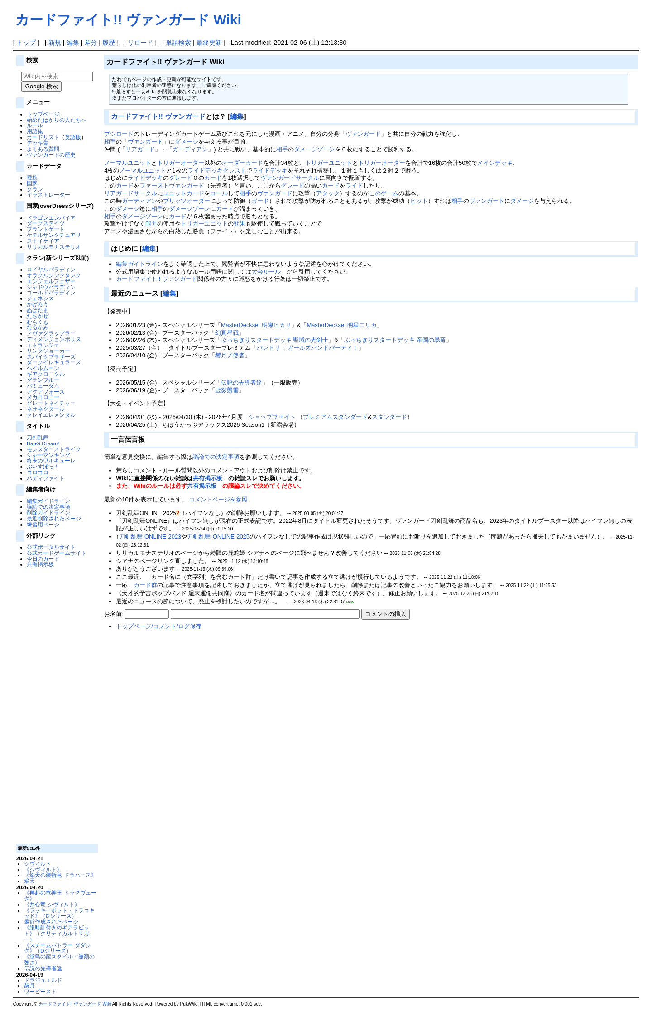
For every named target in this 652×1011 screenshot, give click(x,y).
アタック (328, 193)
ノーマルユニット (127, 162)
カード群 (145, 585)
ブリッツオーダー (186, 200)
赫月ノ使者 (229, 355)
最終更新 (209, 42)
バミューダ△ (43, 386)
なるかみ (37, 327)
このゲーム (383, 193)
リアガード (140, 149)
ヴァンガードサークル (289, 177)
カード (213, 177)
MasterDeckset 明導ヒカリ (256, 325)
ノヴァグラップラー (51, 333)
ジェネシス (40, 298)
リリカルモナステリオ (54, 247)
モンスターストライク (54, 449)
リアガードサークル (130, 193)
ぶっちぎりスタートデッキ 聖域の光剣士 (275, 340)
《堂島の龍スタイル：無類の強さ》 (59, 959)
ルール (35, 125)
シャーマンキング (48, 455)
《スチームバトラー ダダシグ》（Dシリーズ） (57, 948)
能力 (151, 223)
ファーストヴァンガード (171, 185)
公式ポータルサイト (51, 547)
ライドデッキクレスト (216, 170)
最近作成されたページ (51, 921)
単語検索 (178, 42)
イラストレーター (48, 194)
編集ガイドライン (48, 501)
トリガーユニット (328, 162)
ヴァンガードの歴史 (51, 155)
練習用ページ (43, 524)
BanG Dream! (43, 443)
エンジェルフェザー (51, 281)
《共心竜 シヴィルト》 (52, 904)
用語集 (35, 131)
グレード (180, 177)
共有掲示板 (40, 564)
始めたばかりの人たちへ (56, 120)
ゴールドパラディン (51, 292)
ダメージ (186, 141)
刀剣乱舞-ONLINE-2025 (218, 536)
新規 (54, 42)
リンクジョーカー (48, 351)
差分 (90, 42)
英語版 (73, 137)
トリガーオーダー (180, 162)
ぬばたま (37, 310)
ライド (354, 185)
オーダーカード (242, 162)
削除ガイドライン (48, 512)
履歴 (108, 42)
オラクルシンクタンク (54, 275)
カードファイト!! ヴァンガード (158, 116)
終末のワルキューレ (51, 460)
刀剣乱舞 (37, 437)
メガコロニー (43, 397)
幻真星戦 (227, 332)
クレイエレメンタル (51, 415)
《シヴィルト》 (43, 869)
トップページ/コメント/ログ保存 (158, 626)
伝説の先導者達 (43, 968)
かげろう (37, 304)
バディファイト (46, 478)
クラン (35, 189)
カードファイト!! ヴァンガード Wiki (128, 19)
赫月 (29, 985)
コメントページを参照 (218, 499)
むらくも (37, 322)
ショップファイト (272, 417)
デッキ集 (37, 143)
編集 (73, 42)
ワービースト (40, 991)
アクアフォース (46, 392)
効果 (239, 223)
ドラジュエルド (43, 980)
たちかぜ (37, 316)
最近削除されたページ (54, 518)
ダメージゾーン (314, 149)
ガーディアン (190, 149)
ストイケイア (43, 241)
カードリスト (43, 137)
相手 (110, 141)
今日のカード (43, 559)
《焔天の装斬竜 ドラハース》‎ (60, 875)
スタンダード (389, 417)
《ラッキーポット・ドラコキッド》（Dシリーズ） (59, 913)
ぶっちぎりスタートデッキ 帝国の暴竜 (395, 340)
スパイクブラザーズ (51, 357)
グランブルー (43, 380)
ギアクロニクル (46, 374)
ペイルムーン (43, 368)
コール (219, 193)
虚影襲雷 (227, 390)
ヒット (419, 200)
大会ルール (266, 271)
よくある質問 (43, 149)
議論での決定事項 (48, 507)
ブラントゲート (46, 229)
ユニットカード (183, 193)
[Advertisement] (55, 705)
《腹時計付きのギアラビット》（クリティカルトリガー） (56, 933)
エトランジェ (43, 345)
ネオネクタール (46, 409)
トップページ (43, 114)
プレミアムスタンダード (335, 417)
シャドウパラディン (51, 287)
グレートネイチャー (51, 403)
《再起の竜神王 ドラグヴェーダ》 (60, 895)
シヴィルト (37, 864)
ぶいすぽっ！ (43, 466)
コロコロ (37, 472)
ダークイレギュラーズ (54, 362)
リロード (140, 42)
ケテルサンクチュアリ (54, 235)
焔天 (29, 881)
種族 (32, 177)
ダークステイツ (46, 223)
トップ (26, 42)
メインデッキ (495, 162)
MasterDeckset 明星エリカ (342, 325)
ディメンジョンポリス (54, 339)
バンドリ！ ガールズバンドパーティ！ (308, 347)
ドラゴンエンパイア (51, 218)
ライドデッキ (270, 170)
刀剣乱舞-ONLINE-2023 (150, 536)
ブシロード (119, 133)
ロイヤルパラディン (51, 269)
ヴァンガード (363, 133)
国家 (32, 183)
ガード (260, 200)
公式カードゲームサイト (56, 553)
